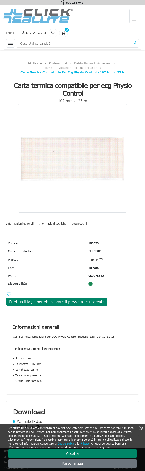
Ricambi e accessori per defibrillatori (69, 68)
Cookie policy (66, 443)
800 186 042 (74, 2)
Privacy (84, 443)
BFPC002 (94, 251)
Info (10, 33)
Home (35, 63)
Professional (58, 63)
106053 (93, 243)
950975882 (96, 275)
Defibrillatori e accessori (92, 63)
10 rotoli (94, 268)
